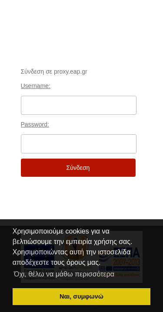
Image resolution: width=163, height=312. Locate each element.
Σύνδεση (78, 167)
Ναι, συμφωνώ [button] (81, 296)
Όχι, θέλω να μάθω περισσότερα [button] (64, 274)
